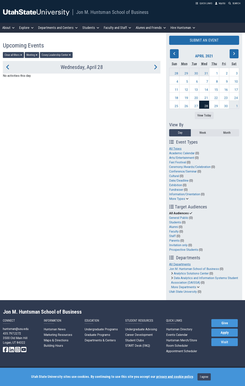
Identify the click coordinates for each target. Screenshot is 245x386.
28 (176, 73)
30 (196, 73)
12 (186, 90)
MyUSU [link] (220, 3)
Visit (224, 342)
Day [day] (180, 132)
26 (186, 106)
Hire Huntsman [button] (182, 28)
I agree (204, 377)
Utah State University (183, 291)
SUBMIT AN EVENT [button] (204, 40)
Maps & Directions (56, 340)
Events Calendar (177, 335)
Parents (174, 240)
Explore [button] (26, 28)
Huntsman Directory (179, 329)
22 (216, 98)
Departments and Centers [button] (58, 28)
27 (196, 106)
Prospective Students (183, 250)
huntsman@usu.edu (16, 329)
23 (226, 98)
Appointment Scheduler (181, 351)
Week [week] (202, 132)
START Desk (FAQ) (137, 345)
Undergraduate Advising (141, 329)
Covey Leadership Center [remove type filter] (56, 54)
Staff (172, 236)
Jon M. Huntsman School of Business (112, 12)
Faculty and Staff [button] (117, 28)
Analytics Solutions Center (191, 273)
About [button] (8, 28)
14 (206, 90)
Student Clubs (134, 340)
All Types (175, 148)
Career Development (139, 335)
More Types (177, 199)
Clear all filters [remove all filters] (13, 54)
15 (216, 90)
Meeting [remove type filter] (32, 54)
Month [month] (227, 132)
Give (224, 323)
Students (175, 222)
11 (176, 90)
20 (196, 98)
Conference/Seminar (183, 171)
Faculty (174, 231)
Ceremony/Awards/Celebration (190, 167)
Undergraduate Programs (101, 329)
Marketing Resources (58, 335)
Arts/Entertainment (181, 158)
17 (236, 90)
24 (236, 98)
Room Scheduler (177, 345)
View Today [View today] (204, 115)
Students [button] (90, 28)
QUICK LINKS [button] (204, 3)
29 (186, 73)
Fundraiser (176, 189)
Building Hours (53, 345)
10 (236, 81)
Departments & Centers (100, 340)
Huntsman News (55, 329)
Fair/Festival (177, 162)
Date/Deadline (179, 180)
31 (206, 73)
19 (186, 98)
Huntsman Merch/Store (181, 340)
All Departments (180, 264)
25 (176, 106)
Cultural (174, 176)
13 (196, 90)
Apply (225, 333)
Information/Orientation (184, 194)
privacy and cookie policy (174, 377)
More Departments (183, 287)
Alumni (173, 227)
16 (226, 90)
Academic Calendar (182, 153)
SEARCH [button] (234, 3)
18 (176, 98)
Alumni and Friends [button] (151, 28)
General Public (178, 218)
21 (206, 98)
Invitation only (178, 245)
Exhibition (175, 185)
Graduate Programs (97, 335)
